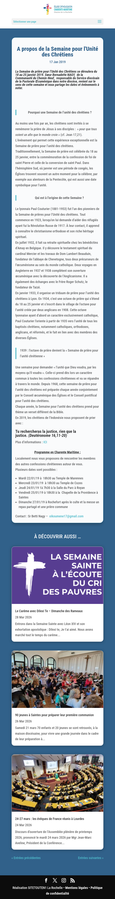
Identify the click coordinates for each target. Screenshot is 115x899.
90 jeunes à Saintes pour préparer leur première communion (54, 715)
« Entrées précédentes (26, 858)
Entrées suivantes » (91, 858)
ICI (45, 442)
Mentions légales (76, 888)
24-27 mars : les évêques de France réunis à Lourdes (49, 819)
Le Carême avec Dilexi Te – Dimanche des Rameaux (49, 611)
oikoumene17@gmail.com (66, 516)
